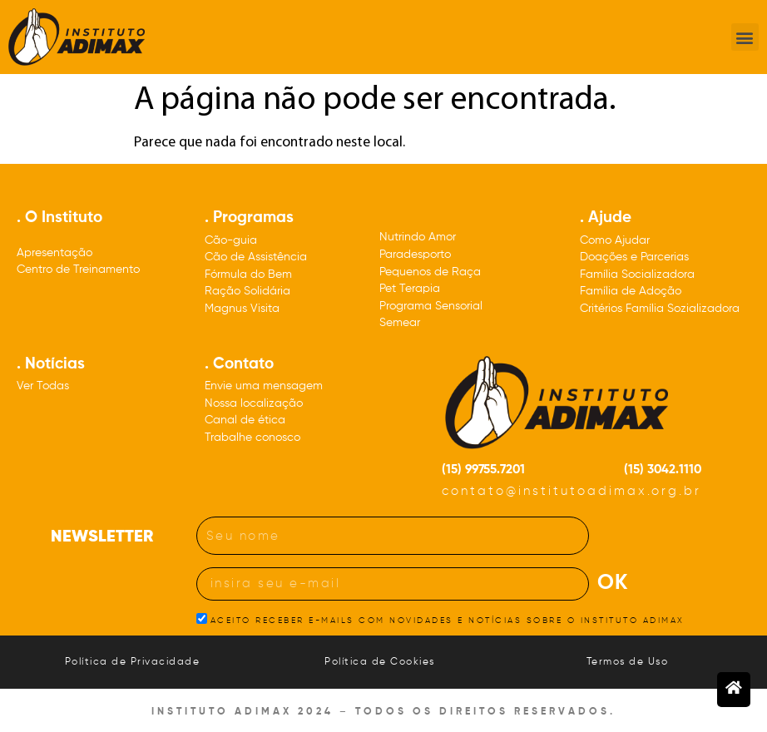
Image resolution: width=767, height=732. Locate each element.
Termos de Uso (627, 662)
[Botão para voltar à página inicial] (733, 689)
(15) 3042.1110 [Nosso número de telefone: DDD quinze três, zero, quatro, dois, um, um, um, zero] (662, 469)
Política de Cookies (379, 662)
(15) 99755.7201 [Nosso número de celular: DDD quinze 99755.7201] (483, 469)
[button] (745, 37)
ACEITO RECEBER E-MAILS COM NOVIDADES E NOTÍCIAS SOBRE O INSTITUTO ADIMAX (447, 620)
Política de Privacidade (132, 662)
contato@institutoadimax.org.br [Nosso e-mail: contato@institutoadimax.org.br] (571, 491)
